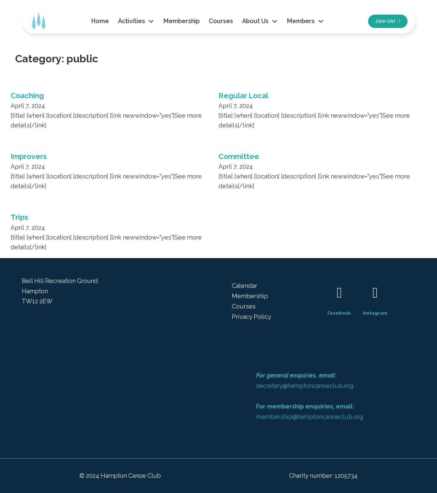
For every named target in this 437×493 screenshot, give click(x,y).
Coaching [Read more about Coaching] (27, 95)
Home (100, 21)
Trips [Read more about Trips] (19, 217)
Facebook (339, 313)
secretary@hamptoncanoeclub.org (305, 385)
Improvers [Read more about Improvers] (29, 156)
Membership (181, 21)
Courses (221, 21)
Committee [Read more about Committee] (238, 156)
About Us (255, 21)
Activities (131, 21)
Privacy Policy (251, 316)
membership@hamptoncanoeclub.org (309, 416)
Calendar (244, 285)
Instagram (375, 313)
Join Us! (387, 21)
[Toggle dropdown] (151, 21)
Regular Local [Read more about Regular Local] (243, 95)
